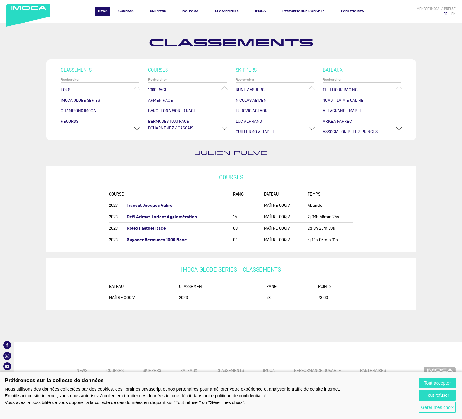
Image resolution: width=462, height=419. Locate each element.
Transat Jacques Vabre (150, 205)
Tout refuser (437, 395)
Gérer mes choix (437, 407)
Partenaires (352, 11)
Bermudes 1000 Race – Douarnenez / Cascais (170, 124)
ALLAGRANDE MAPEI (342, 110)
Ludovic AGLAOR (251, 110)
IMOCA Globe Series (80, 100)
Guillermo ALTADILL (255, 131)
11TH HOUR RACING (340, 89)
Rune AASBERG (250, 89)
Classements (226, 11)
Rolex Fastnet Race (146, 228)
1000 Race (157, 89)
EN (453, 14)
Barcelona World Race (172, 110)
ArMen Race (160, 100)
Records (69, 121)
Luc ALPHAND (249, 121)
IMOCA (260, 11)
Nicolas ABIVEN (251, 100)
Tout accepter (437, 383)
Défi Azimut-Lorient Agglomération (162, 217)
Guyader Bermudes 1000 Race (157, 239)
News (102, 11)
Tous (65, 89)
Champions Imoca (78, 110)
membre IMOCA (428, 9)
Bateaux (190, 11)
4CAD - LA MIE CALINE (343, 100)
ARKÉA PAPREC (337, 121)
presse (450, 9)
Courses (125, 11)
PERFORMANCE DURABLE (303, 11)
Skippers (158, 11)
